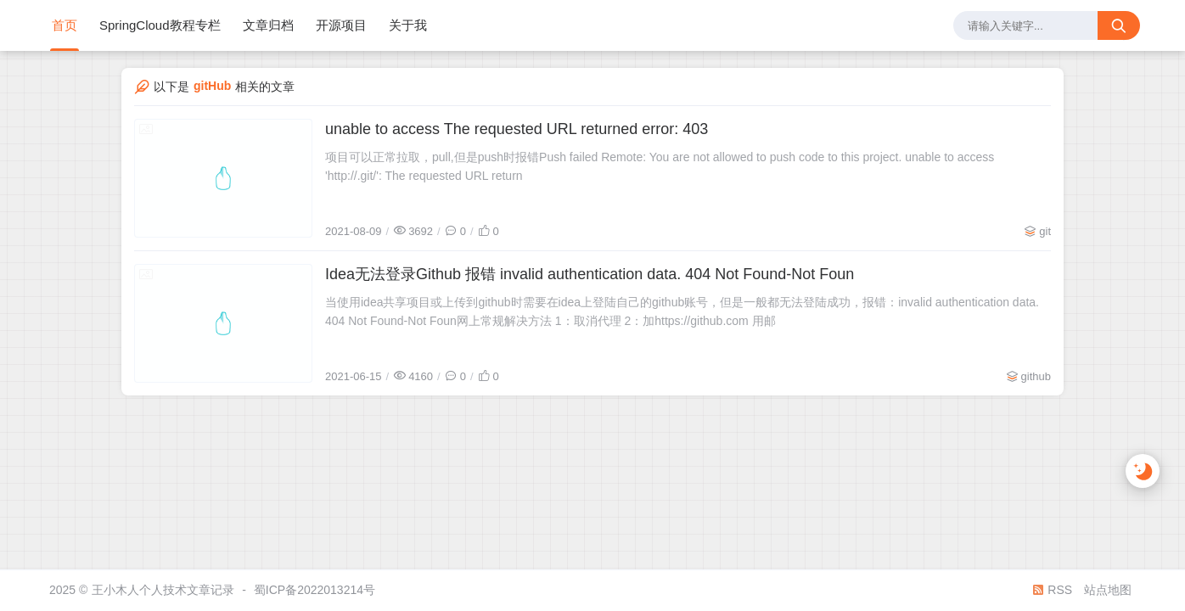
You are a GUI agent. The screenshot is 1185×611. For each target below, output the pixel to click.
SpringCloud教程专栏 (160, 25)
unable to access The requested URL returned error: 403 (516, 129)
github (1036, 376)
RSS (1052, 590)
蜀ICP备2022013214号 (314, 590)
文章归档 (268, 25)
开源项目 (341, 25)
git (1045, 231)
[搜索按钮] (1119, 25)
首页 (64, 25)
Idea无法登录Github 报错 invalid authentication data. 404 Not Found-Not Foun (589, 274)
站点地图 (1108, 590)
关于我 (408, 25)
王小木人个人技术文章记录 (163, 590)
